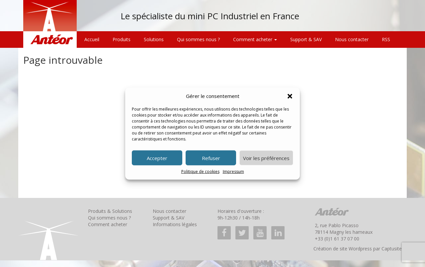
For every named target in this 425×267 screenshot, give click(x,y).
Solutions (154, 39)
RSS (386, 39)
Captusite (392, 248)
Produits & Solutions (110, 211)
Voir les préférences (266, 158)
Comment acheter (255, 39)
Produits (121, 39)
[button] (290, 96)
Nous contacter (352, 39)
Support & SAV (306, 39)
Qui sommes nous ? (198, 39)
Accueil (91, 39)
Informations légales (175, 224)
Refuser (211, 158)
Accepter (157, 158)
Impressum (233, 171)
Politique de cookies (200, 171)
